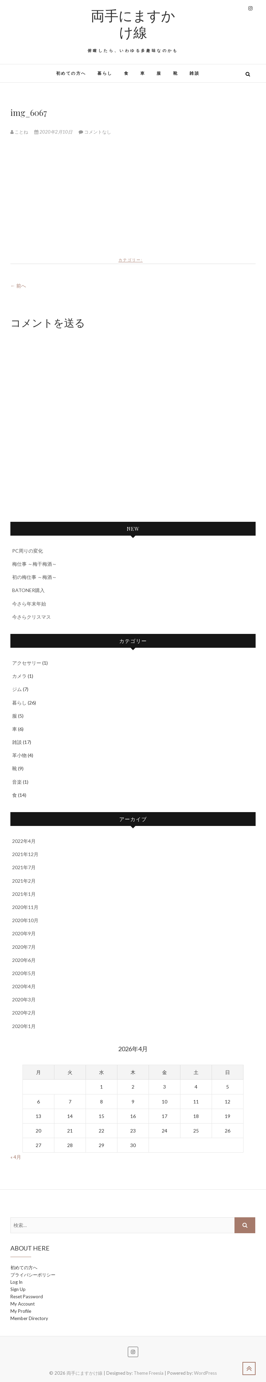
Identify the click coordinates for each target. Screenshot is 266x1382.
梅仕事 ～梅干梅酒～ (34, 564)
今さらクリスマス (31, 617)
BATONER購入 (28, 590)
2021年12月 (25, 854)
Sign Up (18, 1289)
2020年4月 (24, 986)
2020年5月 (24, 973)
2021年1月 (24, 894)
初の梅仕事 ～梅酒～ (34, 577)
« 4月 (15, 1157)
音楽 (17, 782)
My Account (22, 1304)
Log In (16, 1282)
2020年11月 (25, 907)
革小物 (19, 755)
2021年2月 (24, 881)
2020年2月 (24, 1013)
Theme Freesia (148, 1373)
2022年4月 (24, 841)
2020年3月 (24, 999)
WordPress (205, 1373)
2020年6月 (24, 960)
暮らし (104, 73)
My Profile (20, 1311)
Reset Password (26, 1296)
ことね (19, 132)
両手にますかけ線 (133, 23)
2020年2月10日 (53, 132)
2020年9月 (24, 933)
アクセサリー (26, 663)
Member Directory (29, 1318)
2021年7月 (24, 867)
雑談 (194, 73)
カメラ (19, 676)
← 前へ (18, 286)
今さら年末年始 (29, 604)
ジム (17, 689)
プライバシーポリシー (32, 1275)
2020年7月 (24, 947)
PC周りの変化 (27, 551)
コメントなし (97, 132)
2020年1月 (24, 1026)
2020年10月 (25, 920)
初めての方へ (71, 73)
